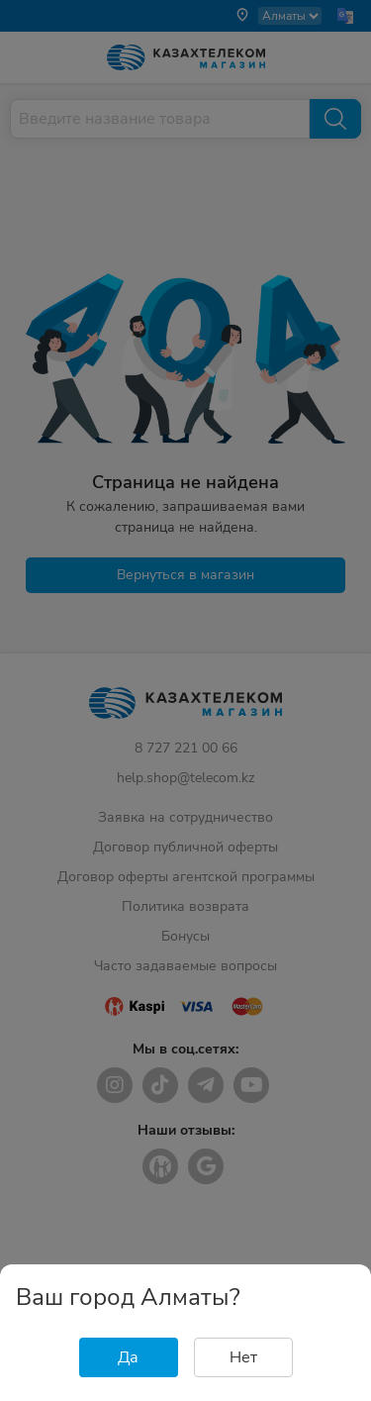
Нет (243, 1357)
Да (128, 1357)
